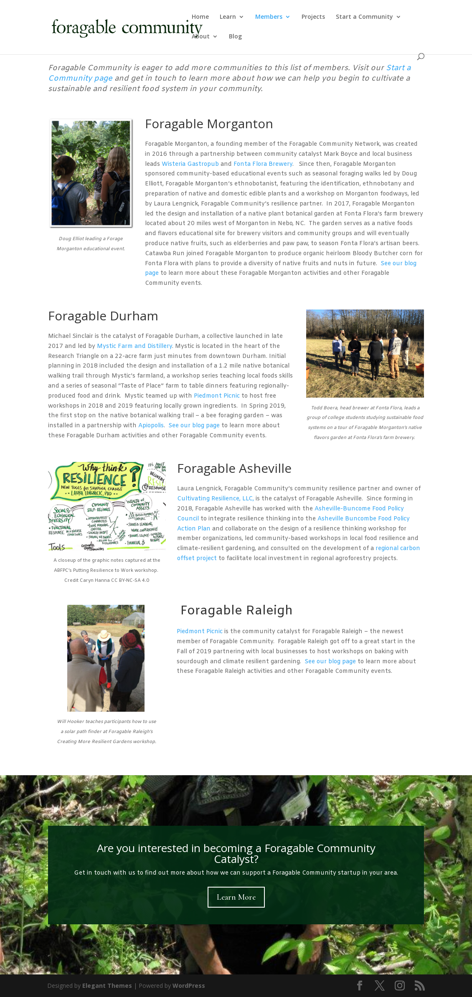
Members (268, 17)
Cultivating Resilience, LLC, (215, 499)
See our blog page (194, 426)
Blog (235, 36)
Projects (313, 17)
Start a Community (364, 17)
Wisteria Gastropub (190, 164)
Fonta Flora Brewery (262, 164)
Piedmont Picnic (217, 396)
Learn (228, 17)
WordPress (189, 985)
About (201, 36)
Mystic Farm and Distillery (134, 346)
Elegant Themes (107, 985)
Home (200, 17)
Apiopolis (151, 426)
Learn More (236, 897)
